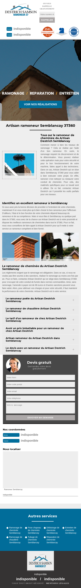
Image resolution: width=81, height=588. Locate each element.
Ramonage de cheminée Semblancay (15, 530)
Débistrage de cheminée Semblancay (53, 530)
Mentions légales (57, 583)
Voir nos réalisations (40, 104)
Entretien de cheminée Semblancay (70, 530)
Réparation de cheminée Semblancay (53, 540)
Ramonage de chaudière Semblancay (15, 540)
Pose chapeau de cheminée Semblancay (34, 530)
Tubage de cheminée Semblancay (33, 540)
